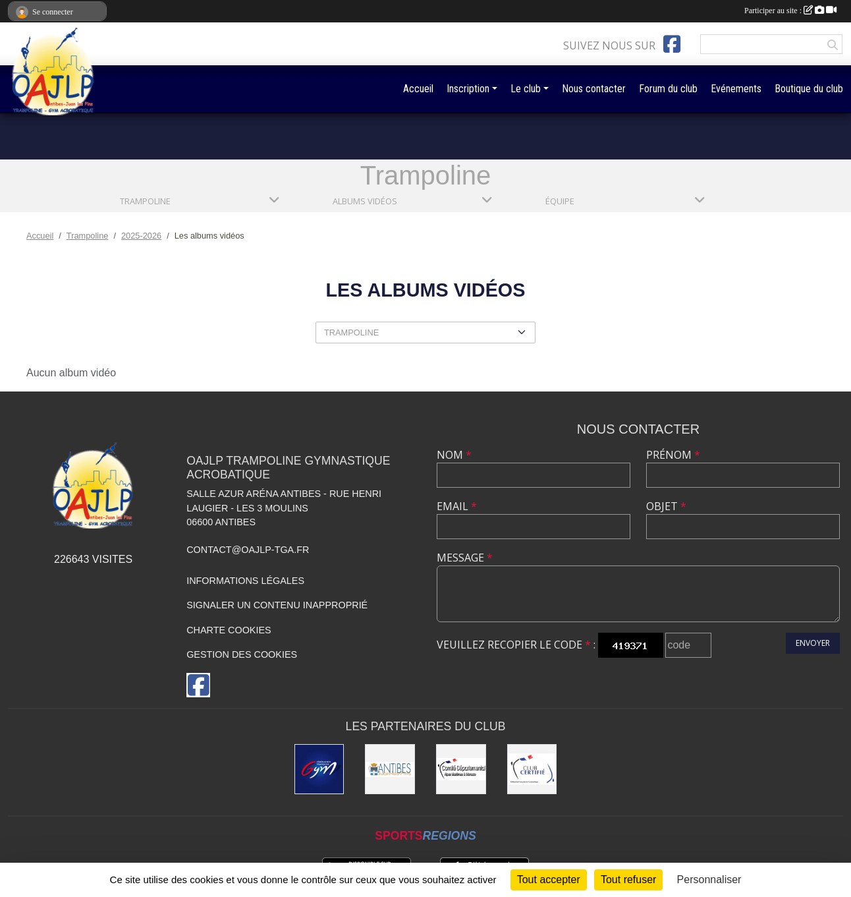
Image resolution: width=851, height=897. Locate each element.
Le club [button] (525, 88)
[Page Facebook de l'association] (671, 44)
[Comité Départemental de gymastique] (461, 769)
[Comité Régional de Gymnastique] (532, 769)
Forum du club (668, 88)
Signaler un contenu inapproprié (277, 605)
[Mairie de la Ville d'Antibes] (390, 769)
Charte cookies (228, 630)
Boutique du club (809, 88)
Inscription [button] (468, 88)
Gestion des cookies (241, 654)
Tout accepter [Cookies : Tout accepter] (548, 879)
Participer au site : (790, 10)
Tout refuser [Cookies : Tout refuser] (628, 879)
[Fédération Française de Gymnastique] (319, 769)
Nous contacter (594, 88)
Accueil (418, 88)
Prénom (673, 455)
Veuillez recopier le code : (516, 644)
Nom (454, 455)
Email (457, 506)
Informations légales (245, 580)
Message (465, 557)
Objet (666, 506)
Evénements (736, 88)
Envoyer (813, 643)
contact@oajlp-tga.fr (247, 549)
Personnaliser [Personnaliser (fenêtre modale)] (709, 879)
